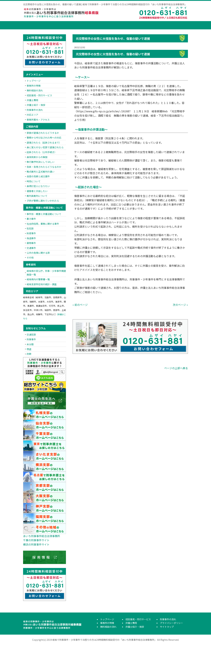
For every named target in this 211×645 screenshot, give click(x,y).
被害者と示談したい (37, 191)
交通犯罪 (31, 334)
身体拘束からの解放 (37, 157)
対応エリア (32, 114)
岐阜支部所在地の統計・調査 (42, 284)
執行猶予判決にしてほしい (40, 161)
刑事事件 (31, 339)
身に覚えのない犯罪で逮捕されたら (45, 147)
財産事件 (31, 233)
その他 (30, 257)
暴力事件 (31, 218)
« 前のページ (80, 305)
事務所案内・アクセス (38, 119)
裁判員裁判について (37, 195)
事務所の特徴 (52, 25)
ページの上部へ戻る (176, 368)
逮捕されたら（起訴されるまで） (44, 142)
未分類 (30, 344)
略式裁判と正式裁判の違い (40, 171)
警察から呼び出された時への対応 (44, 137)
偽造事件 (31, 238)
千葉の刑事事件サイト (36, 540)
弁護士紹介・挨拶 (150, 25)
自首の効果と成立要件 (38, 176)
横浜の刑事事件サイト (36, 544)
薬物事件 (31, 243)
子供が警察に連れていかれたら (43, 200)
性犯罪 (30, 228)
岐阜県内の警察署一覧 (38, 279)
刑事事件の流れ (175, 25)
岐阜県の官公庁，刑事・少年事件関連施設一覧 (46, 272)
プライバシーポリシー (171, 623)
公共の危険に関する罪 (38, 252)
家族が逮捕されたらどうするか (43, 132)
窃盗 (29, 349)
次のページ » (180, 305)
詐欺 (29, 353)
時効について (34, 181)
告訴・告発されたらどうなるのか (44, 166)
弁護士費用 (126, 25)
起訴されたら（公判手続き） (42, 152)
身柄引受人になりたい (38, 186)
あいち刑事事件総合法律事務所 (41, 536)
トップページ (31, 25)
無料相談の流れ (76, 25)
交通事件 (31, 248)
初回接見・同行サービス (101, 25)
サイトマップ (167, 626)
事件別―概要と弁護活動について (44, 214)
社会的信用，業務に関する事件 (43, 223)
